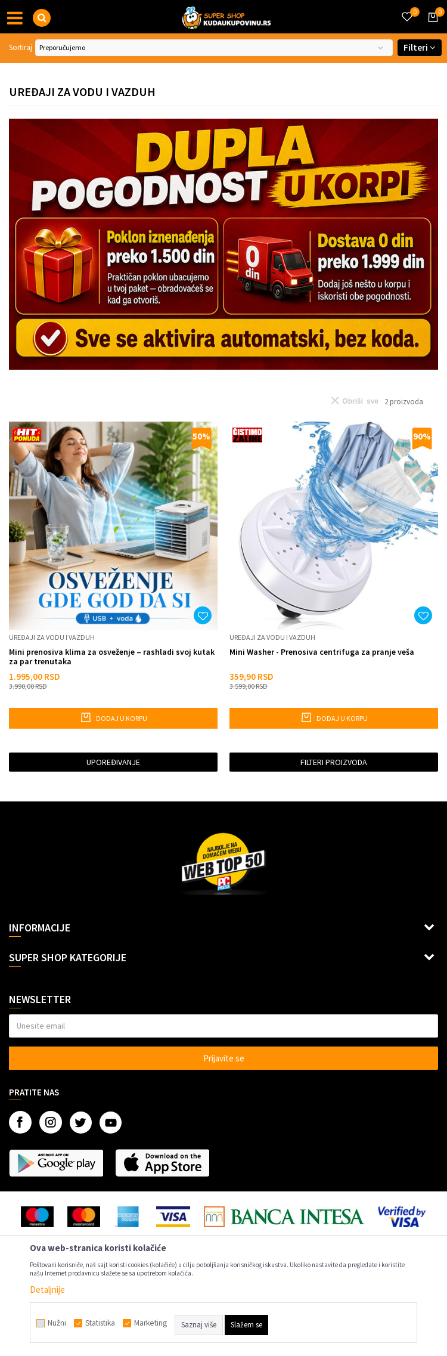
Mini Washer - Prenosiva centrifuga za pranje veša (321, 652)
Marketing (150, 1323)
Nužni (57, 1323)
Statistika (100, 1323)
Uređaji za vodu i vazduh (52, 637)
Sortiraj (20, 47)
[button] (42, 18)
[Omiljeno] (406, 9)
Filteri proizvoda (333, 762)
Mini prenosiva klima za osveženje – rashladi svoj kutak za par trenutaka (112, 656)
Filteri (419, 47)
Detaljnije (47, 1289)
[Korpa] (431, 28)
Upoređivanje (113, 762)
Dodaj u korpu (113, 717)
